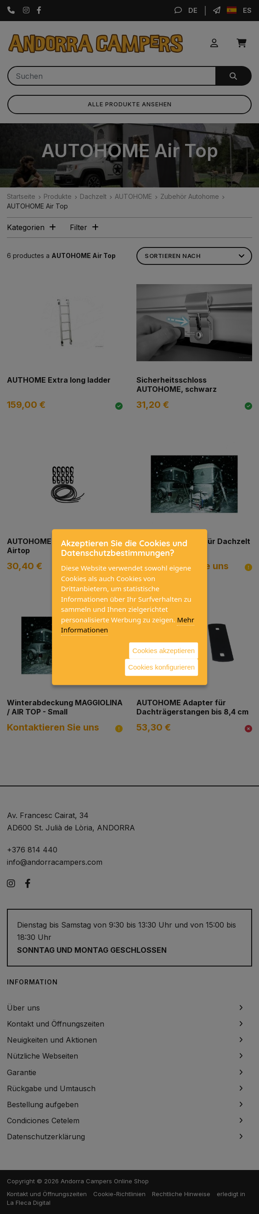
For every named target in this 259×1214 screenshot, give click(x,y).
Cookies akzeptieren (163, 650)
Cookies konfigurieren (161, 667)
